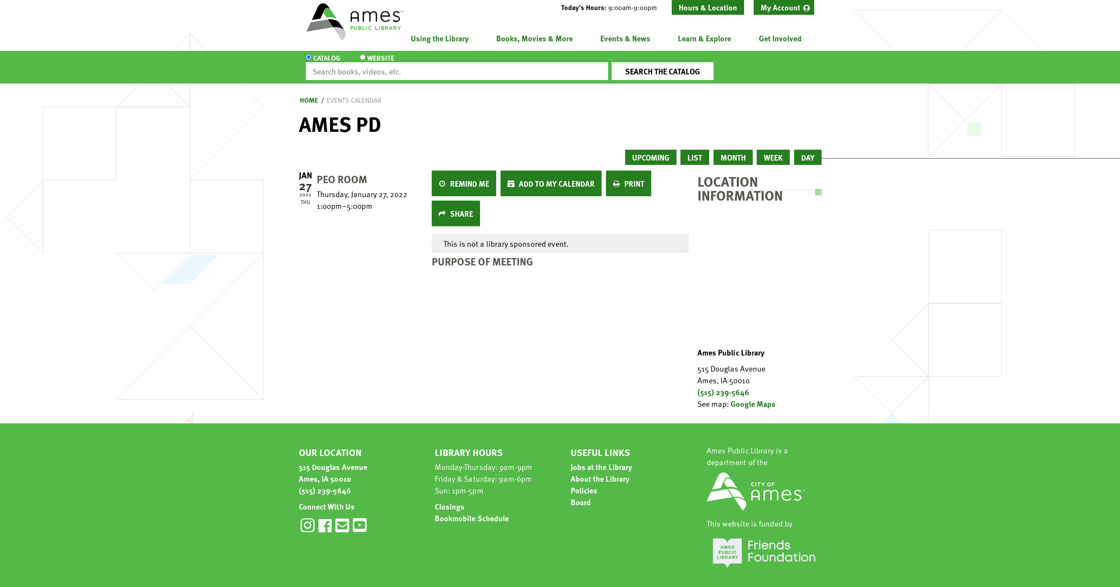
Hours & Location (708, 7)
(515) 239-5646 (723, 384)
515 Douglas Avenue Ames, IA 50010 (333, 464)
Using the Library (440, 38)
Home (309, 92)
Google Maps (753, 396)
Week (773, 149)
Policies (584, 482)
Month (733, 149)
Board (581, 494)
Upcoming (651, 149)
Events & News (625, 38)
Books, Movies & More (534, 38)
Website (379, 63)
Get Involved (779, 38)
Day (808, 149)
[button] (612, 7)
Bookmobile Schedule (472, 510)
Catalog (326, 63)
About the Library (600, 470)
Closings (450, 498)
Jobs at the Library (602, 459)
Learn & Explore (704, 38)
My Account (780, 7)
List (694, 149)
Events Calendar (354, 92)
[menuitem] (784, 7)
